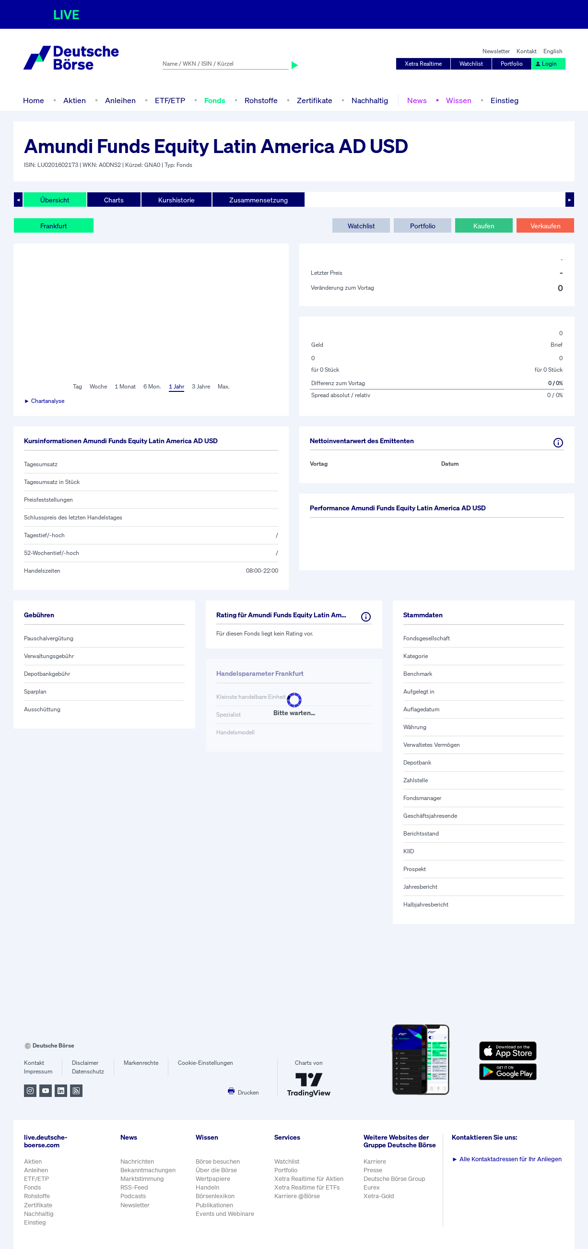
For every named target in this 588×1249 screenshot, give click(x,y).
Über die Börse (216, 1170)
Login (546, 63)
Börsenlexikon (215, 1196)
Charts (114, 199)
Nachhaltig (370, 100)
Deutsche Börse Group (394, 1179)
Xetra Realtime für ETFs (307, 1187)
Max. (224, 386)
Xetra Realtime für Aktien (308, 1179)
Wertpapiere (213, 1179)
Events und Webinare (225, 1214)
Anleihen (120, 100)
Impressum (38, 1071)
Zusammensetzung (258, 199)
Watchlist (471, 63)
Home (33, 100)
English (553, 51)
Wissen (458, 100)
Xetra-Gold (379, 1196)
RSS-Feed (134, 1187)
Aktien (74, 100)
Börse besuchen (218, 1161)
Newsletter (496, 51)
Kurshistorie (176, 199)
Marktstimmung (142, 1179)
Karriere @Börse (297, 1196)
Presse (373, 1170)
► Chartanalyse (44, 400)
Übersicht (55, 199)
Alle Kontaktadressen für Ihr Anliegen (507, 1159)
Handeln (207, 1187)
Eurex (372, 1187)
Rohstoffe (261, 100)
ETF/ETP (170, 100)
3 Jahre (201, 386)
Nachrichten (137, 1161)
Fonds (214, 100)
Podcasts (133, 1196)
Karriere (375, 1161)
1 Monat (125, 386)
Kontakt (527, 51)
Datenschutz (88, 1071)
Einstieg (504, 100)
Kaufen (483, 225)
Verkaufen (545, 225)
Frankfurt (53, 225)
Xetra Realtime (423, 63)
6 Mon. (152, 386)
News (417, 100)
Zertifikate (314, 100)
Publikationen (214, 1205)
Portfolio (512, 63)
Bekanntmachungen (148, 1170)
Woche (98, 386)
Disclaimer (85, 1062)
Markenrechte (141, 1062)
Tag (77, 386)
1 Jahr (176, 386)
